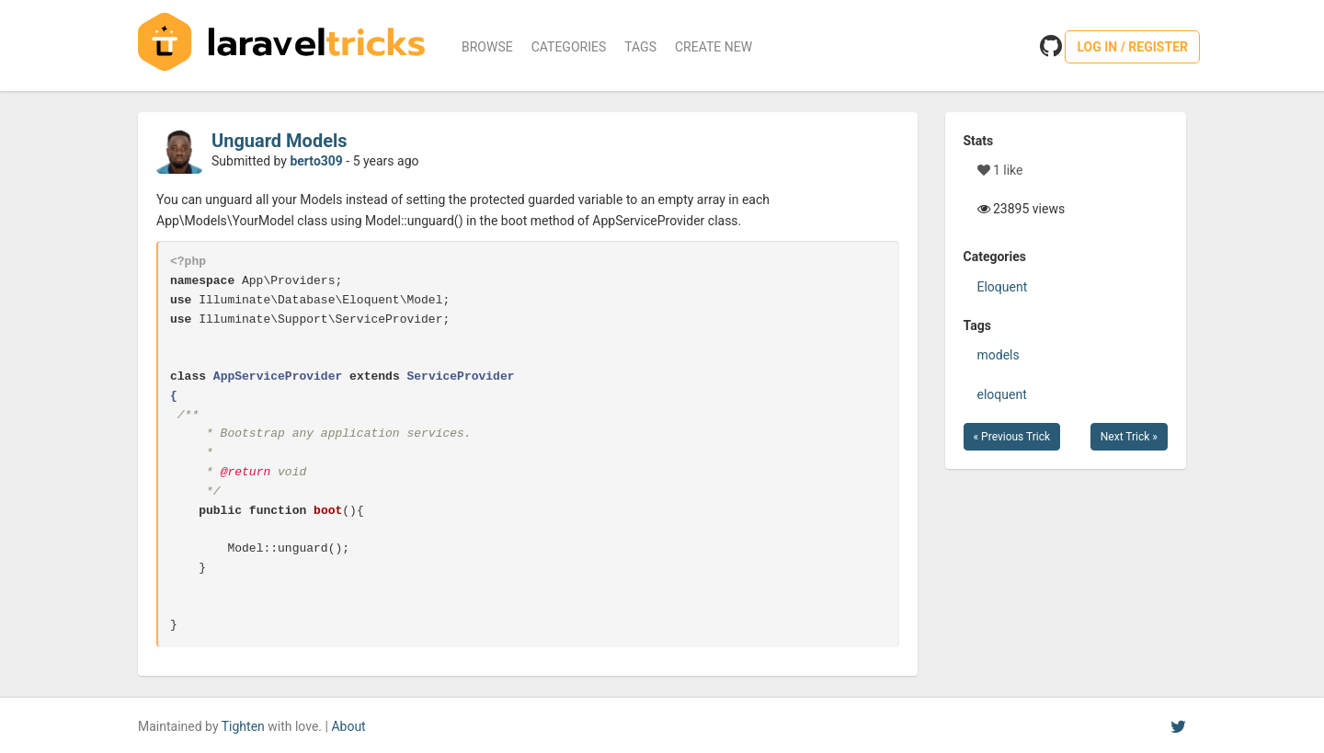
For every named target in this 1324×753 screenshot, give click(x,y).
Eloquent (1002, 287)
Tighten (243, 726)
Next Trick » (1129, 436)
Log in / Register (1132, 47)
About (348, 726)
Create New (713, 47)
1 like (1000, 170)
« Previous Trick (1012, 436)
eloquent (1002, 394)
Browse (487, 47)
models (998, 355)
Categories (569, 47)
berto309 (316, 161)
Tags (640, 47)
